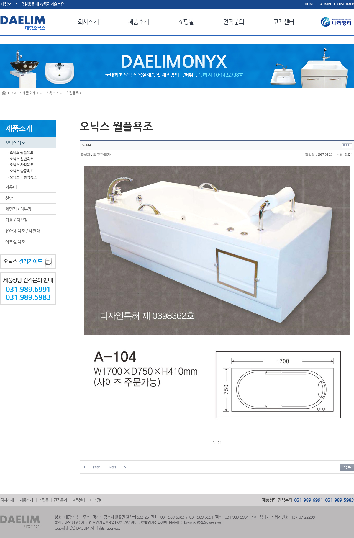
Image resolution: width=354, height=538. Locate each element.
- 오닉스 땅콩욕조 (20, 171)
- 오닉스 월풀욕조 (20, 153)
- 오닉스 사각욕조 (20, 165)
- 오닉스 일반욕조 (20, 159)
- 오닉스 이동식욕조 (22, 177)
